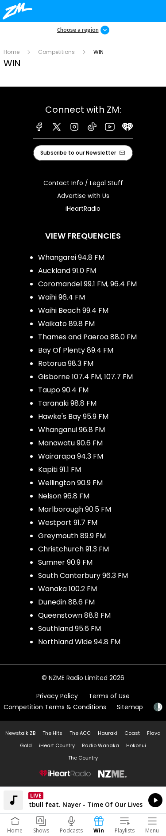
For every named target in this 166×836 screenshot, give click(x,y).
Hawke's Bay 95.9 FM (73, 416)
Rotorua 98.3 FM (65, 363)
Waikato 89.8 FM (66, 324)
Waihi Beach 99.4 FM (73, 310)
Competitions (56, 52)
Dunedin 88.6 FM (66, 602)
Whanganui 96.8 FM (71, 430)
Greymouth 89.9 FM (72, 536)
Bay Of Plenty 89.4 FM (75, 350)
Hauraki (107, 733)
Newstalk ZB (20, 733)
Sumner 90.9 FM (65, 562)
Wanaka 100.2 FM (67, 589)
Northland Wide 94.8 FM (79, 642)
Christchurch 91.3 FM (73, 549)
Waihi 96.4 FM (61, 297)
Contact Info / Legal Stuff (83, 183)
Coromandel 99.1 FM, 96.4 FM (87, 284)
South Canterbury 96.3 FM (83, 575)
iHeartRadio (83, 208)
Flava (154, 733)
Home (11, 52)
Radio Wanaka (100, 745)
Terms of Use (109, 696)
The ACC (80, 733)
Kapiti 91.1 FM (59, 469)
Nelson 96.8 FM (63, 496)
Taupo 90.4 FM (63, 390)
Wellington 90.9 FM (70, 483)
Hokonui (136, 745)
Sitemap (130, 707)
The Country (83, 757)
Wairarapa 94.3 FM (70, 456)
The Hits (52, 733)
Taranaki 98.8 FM (67, 403)
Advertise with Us (83, 195)
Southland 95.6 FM (69, 628)
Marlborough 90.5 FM (74, 509)
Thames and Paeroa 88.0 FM (87, 337)
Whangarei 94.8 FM (71, 257)
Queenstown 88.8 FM (74, 615)
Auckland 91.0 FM (67, 271)
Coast (132, 733)
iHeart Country (57, 745)
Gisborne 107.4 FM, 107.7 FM (85, 377)
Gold (26, 745)
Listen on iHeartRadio (83, 800)
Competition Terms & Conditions (55, 707)
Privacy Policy (57, 696)
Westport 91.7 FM (67, 522)
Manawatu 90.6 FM (70, 443)
